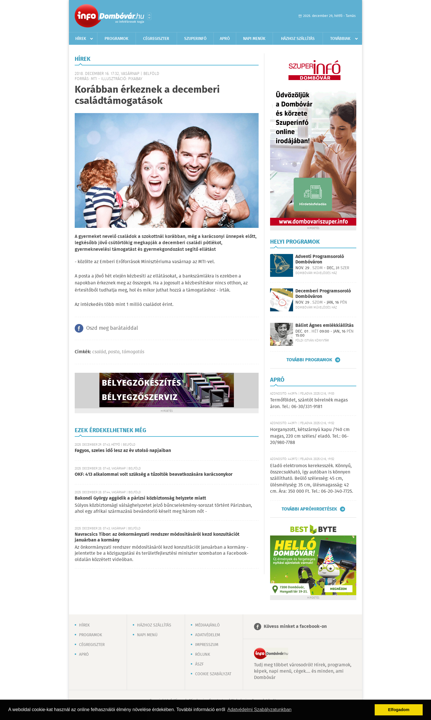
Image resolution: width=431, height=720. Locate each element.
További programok (309, 359)
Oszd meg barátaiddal (112, 328)
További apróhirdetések (309, 509)
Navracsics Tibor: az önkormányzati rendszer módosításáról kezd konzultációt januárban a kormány (157, 537)
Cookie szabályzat (213, 674)
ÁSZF (199, 664)
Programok (116, 39)
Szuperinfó (195, 39)
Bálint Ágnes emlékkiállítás (324, 325)
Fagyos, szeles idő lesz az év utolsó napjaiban (123, 450)
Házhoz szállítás (298, 39)
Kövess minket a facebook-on (295, 626)
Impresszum (206, 645)
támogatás (133, 352)
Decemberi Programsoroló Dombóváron (323, 294)
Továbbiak (340, 39)
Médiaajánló (207, 625)
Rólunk (202, 654)
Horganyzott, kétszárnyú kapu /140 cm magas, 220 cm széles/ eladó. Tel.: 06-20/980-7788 (310, 436)
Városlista (149, 16)
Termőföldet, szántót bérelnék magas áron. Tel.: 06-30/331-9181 (309, 403)
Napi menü (147, 635)
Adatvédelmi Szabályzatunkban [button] (259, 709)
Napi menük (254, 39)
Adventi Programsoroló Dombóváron (319, 259)
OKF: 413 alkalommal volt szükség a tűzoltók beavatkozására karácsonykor (153, 474)
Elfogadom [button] (398, 709)
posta (114, 352)
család (99, 352)
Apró (225, 39)
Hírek (80, 39)
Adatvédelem (207, 635)
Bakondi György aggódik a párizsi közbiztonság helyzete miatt (140, 498)
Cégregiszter (156, 39)
